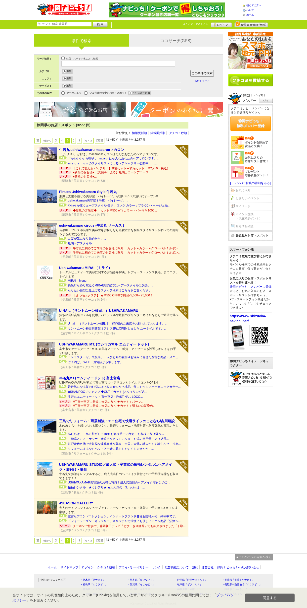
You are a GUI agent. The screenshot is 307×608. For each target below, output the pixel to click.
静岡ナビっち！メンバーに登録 (250, 286)
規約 (195, 567)
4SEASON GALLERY (76, 503)
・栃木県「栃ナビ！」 (92, 579)
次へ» (88, 140)
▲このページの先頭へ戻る (254, 557)
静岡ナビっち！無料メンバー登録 (250, 123)
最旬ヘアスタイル (80, 243)
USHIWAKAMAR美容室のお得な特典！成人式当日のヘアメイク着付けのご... (119, 482)
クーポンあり (74, 93)
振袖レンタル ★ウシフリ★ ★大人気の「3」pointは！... (106, 487)
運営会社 (208, 567)
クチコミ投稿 (106, 567)
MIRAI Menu (77, 280)
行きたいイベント (248, 198)
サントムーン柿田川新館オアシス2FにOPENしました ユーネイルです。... (117, 328)
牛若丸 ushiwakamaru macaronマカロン (91, 150)
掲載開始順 (157, 133)
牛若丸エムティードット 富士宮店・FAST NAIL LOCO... (105, 397)
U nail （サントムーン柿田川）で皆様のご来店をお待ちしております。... (118, 323)
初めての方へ (253, 5)
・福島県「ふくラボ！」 (94, 584)
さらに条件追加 (141, 93)
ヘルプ (250, 10)
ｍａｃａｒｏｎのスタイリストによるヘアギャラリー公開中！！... (112, 163)
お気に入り (243, 190)
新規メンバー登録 (251, 24)
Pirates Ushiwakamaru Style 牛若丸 (88, 192)
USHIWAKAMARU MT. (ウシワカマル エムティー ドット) (104, 344)
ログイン (221, 24)
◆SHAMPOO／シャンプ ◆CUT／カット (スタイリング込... (107, 392)
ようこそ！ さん (196, 23)
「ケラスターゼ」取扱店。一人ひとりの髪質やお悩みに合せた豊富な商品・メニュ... (124, 357)
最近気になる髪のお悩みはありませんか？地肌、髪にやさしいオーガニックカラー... (124, 387)
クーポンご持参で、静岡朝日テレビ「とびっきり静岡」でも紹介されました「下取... (129, 526)
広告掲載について (177, 567)
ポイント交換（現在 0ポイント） (249, 216)
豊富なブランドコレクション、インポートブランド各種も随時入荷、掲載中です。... (124, 516)
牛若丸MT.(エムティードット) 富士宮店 (89, 378)
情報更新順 (139, 133)
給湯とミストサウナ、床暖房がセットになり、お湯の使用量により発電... (118, 439)
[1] (37, 140)
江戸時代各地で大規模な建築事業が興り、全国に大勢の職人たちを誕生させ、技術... (124, 444)
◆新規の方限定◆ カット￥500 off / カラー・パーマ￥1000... (115, 210)
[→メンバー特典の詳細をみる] (250, 183)
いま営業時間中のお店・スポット (108, 93)
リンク (156, 567)
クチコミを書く (250, 80)
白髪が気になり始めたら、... (87, 238)
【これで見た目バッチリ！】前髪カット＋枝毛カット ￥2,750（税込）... (122, 168)
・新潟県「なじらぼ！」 (141, 584)
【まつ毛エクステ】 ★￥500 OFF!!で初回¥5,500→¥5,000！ (114, 295)
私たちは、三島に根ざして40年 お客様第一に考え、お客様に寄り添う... (116, 434)
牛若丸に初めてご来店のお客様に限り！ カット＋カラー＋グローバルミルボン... (126, 248)
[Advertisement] (208, 196)
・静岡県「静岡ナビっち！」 (191, 579)
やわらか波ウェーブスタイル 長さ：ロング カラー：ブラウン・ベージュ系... (119, 205)
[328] (99, 140)
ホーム (250, 14)
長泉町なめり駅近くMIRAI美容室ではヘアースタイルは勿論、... (110, 285)
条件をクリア (202, 80)
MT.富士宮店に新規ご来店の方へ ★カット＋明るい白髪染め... (114, 405)
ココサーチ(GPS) (176, 41)
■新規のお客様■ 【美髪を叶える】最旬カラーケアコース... (112, 172)
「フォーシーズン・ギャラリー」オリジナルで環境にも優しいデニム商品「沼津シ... (124, 521)
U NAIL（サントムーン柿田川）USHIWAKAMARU (98, 311)
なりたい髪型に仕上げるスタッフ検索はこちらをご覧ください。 (111, 290)
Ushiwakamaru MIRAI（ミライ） (85, 268)
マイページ (243, 206)
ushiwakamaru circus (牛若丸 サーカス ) (91, 225)
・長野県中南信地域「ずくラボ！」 (242, 584)
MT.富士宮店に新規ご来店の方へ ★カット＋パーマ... (108, 402)
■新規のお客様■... (85, 176)
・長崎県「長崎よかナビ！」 (238, 579)
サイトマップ (69, 567)
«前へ (47, 140)
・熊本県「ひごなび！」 (141, 579)
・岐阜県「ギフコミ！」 (188, 584)
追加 (68, 71)
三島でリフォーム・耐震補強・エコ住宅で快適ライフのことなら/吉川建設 (117, 421)
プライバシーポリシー (134, 567)
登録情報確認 (245, 226)
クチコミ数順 (178, 133)
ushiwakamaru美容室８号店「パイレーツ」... (98, 200)
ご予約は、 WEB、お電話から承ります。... (97, 362)
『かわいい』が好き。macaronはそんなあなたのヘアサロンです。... (114, 158)
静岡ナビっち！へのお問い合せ (238, 567)
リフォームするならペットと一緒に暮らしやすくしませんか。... (111, 449)
